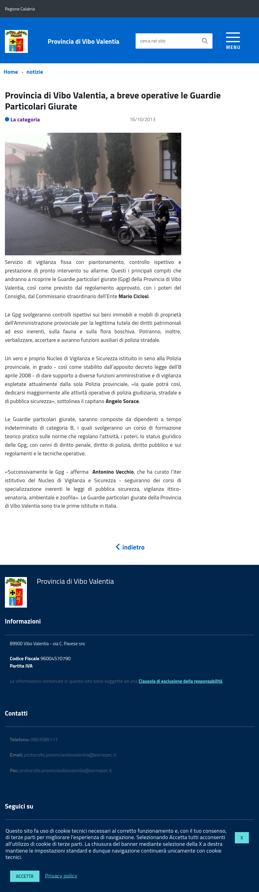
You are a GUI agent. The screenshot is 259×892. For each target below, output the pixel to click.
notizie (35, 72)
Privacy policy (61, 875)
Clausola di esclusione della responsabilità (180, 681)
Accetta (25, 876)
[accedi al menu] (233, 39)
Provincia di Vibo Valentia (83, 41)
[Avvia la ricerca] (204, 41)
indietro (129, 547)
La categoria (25, 119)
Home (11, 72)
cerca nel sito (152, 40)
